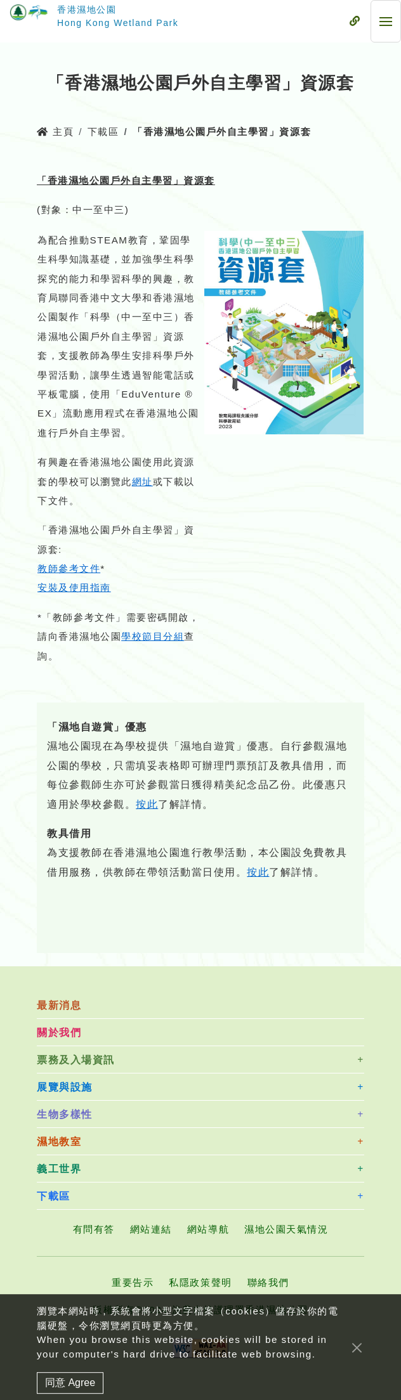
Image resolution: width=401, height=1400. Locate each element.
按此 (147, 804)
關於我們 (59, 1032)
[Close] (357, 1360)
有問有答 (94, 1229)
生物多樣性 (65, 1114)
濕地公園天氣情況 (286, 1229)
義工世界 (59, 1168)
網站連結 (151, 1229)
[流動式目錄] (355, 21)
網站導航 (208, 1229)
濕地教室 (59, 1141)
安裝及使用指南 (74, 587)
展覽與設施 (65, 1087)
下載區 (103, 131)
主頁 (55, 131)
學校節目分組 (152, 636)
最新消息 (59, 1005)
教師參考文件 (68, 568)
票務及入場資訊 (76, 1059)
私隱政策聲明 (200, 1282)
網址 (142, 481)
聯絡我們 (268, 1282)
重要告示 (133, 1282)
